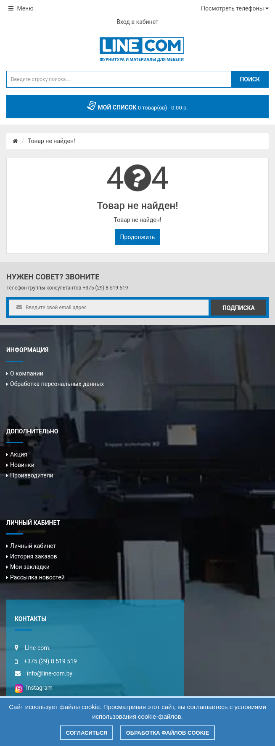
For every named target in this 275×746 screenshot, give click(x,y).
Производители (31, 475)
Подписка (238, 308)
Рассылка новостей (37, 577)
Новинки (22, 465)
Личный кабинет (33, 546)
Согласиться (87, 733)
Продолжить (137, 237)
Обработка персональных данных (57, 384)
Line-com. (37, 647)
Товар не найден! (51, 141)
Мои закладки (30, 566)
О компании (26, 373)
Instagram (34, 687)
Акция (18, 454)
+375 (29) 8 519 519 (105, 288)
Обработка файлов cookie (167, 733)
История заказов (33, 556)
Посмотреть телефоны (235, 8)
